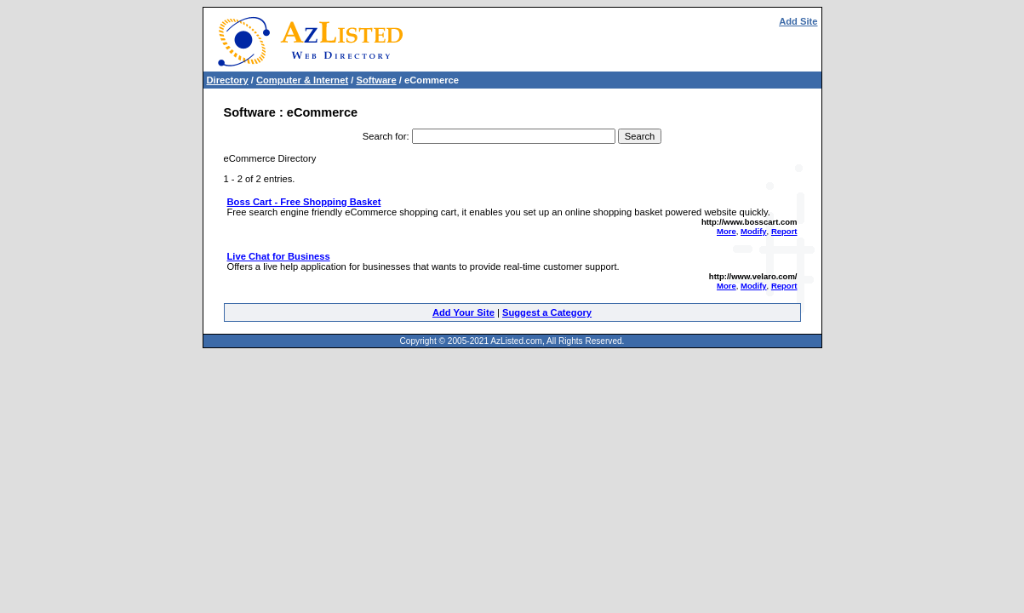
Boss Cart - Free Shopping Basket (304, 202)
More (726, 231)
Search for (385, 136)
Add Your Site (463, 312)
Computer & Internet (302, 80)
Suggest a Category (547, 312)
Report (784, 231)
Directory (228, 80)
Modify (754, 231)
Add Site (798, 21)
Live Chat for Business (278, 256)
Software (376, 80)
